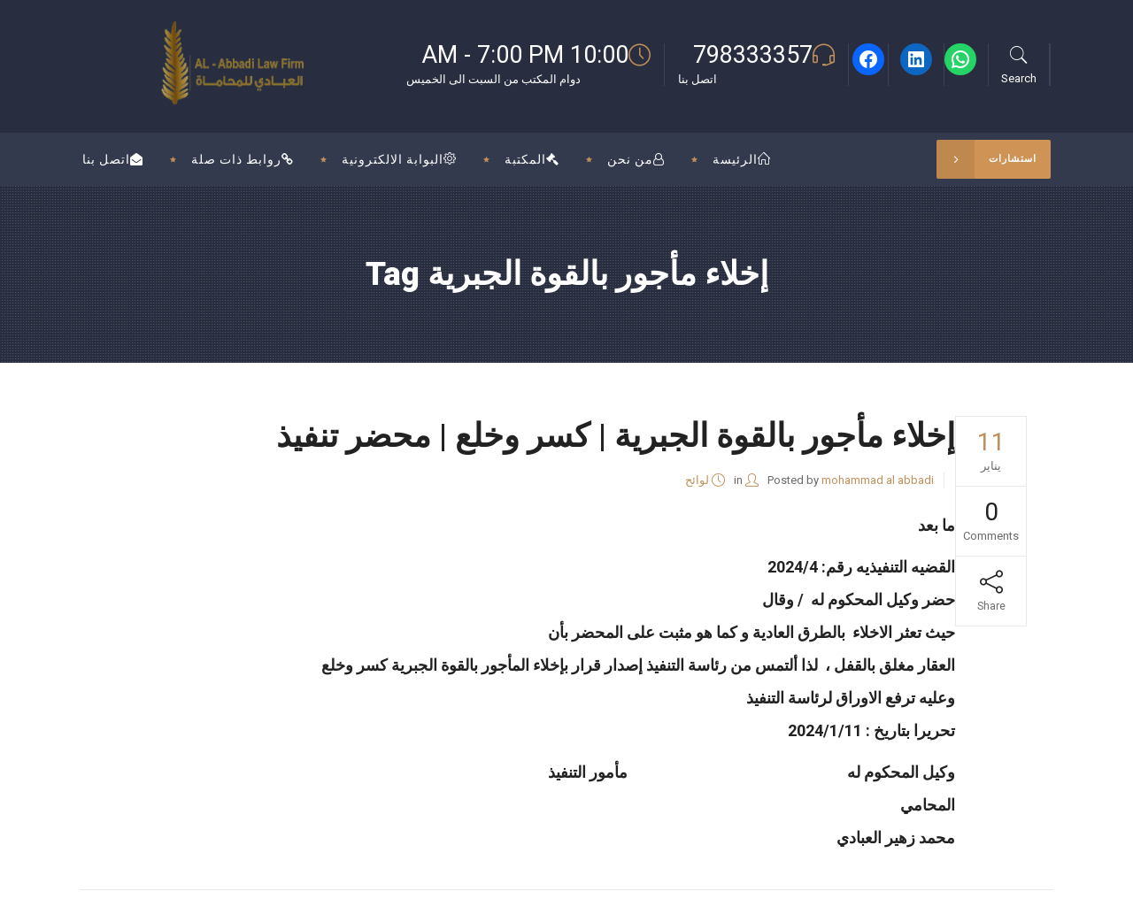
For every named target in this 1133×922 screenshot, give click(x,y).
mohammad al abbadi (877, 480)
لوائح (697, 480)
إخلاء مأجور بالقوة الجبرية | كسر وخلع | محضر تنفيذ (615, 436)
